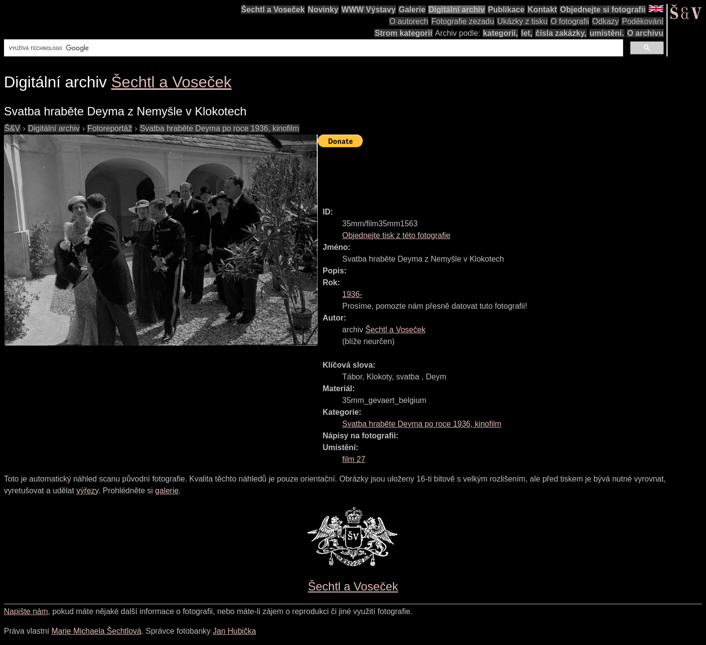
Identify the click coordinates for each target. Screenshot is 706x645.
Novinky (323, 9)
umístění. (607, 33)
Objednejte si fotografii (602, 9)
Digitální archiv (457, 9)
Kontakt (542, 9)
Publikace (506, 9)
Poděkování (642, 21)
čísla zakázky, (560, 33)
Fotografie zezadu (462, 21)
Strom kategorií (403, 33)
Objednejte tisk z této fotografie (396, 235)
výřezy (87, 490)
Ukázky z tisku (522, 21)
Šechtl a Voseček (273, 9)
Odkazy (605, 21)
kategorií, (500, 33)
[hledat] (312, 48)
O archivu (645, 33)
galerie (166, 490)
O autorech (408, 21)
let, (526, 33)
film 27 (353, 459)
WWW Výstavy (369, 9)
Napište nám (26, 611)
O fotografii (570, 21)
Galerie (412, 9)
